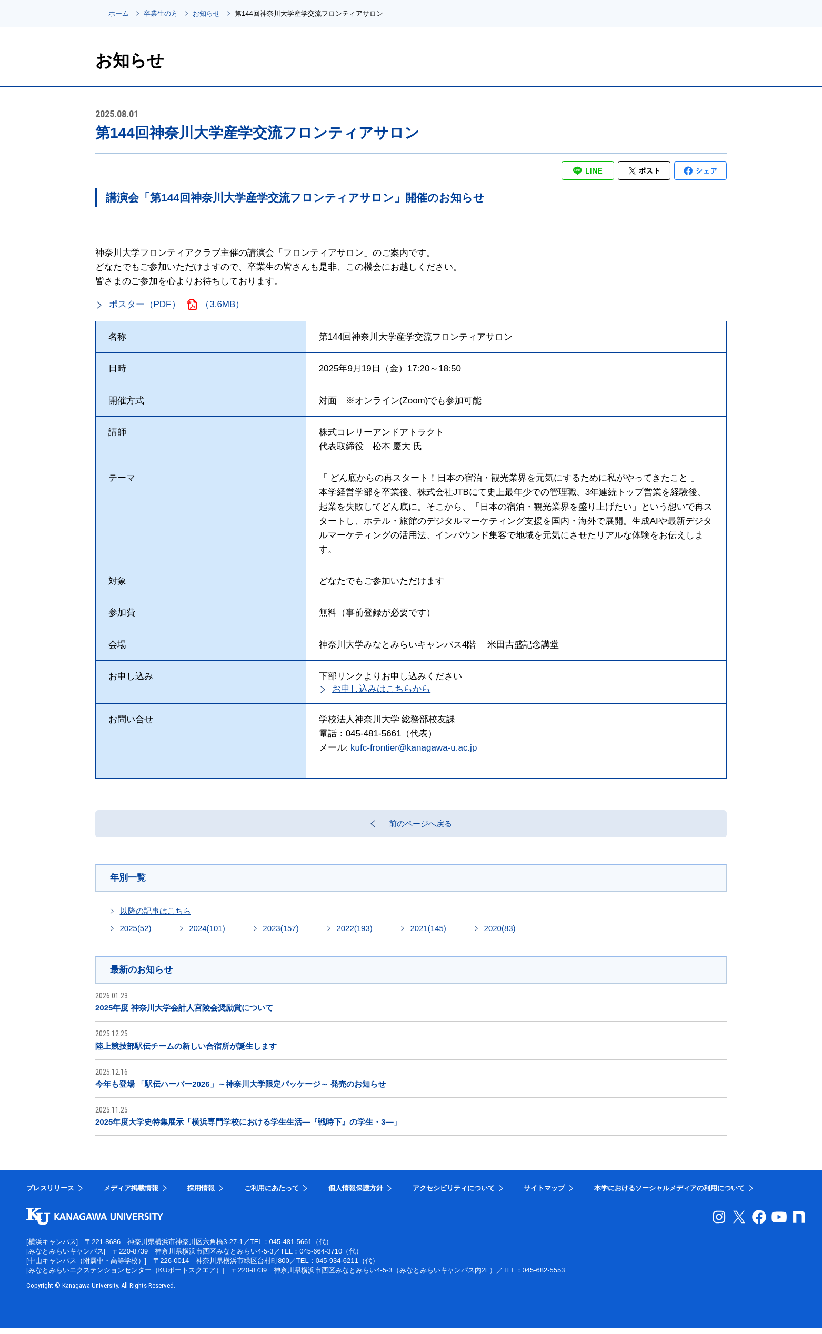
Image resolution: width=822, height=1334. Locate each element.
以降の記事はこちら (155, 916)
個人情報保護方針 (355, 1194)
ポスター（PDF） (145, 304)
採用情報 (201, 1194)
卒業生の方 (161, 13)
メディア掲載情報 (131, 1194)
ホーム (118, 13)
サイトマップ (544, 1194)
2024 (207, 933)
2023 (280, 933)
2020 (500, 933)
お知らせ (206, 13)
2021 (428, 933)
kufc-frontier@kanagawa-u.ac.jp (413, 748)
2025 (136, 933)
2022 (354, 933)
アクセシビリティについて (454, 1194)
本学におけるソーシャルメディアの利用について (669, 1194)
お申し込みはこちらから (381, 689)
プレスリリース (50, 1194)
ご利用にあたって (271, 1194)
